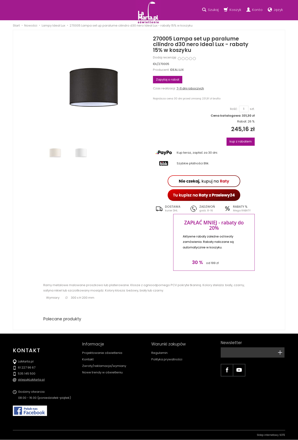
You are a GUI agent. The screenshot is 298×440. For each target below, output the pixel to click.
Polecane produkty (62, 319)
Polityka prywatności (166, 357)
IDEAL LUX (177, 70)
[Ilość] (243, 109)
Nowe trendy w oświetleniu (102, 370)
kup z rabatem (241, 141)
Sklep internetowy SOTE (271, 435)
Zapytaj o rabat (167, 79)
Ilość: (234, 109)
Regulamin (159, 351)
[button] (170, 208)
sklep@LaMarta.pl (31, 380)
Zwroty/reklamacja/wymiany (104, 364)
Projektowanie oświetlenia (102, 351)
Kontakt (88, 357)
